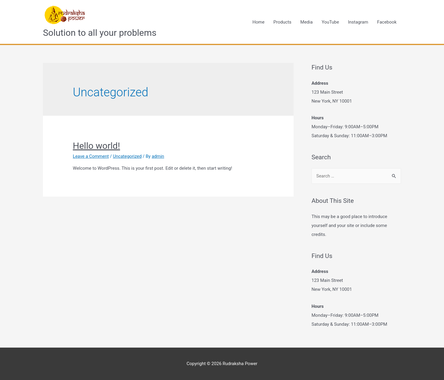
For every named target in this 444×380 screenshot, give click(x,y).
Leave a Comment (91, 156)
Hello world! (96, 145)
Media (306, 22)
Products (282, 22)
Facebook (387, 22)
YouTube (330, 22)
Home (258, 22)
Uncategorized (127, 156)
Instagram (358, 22)
